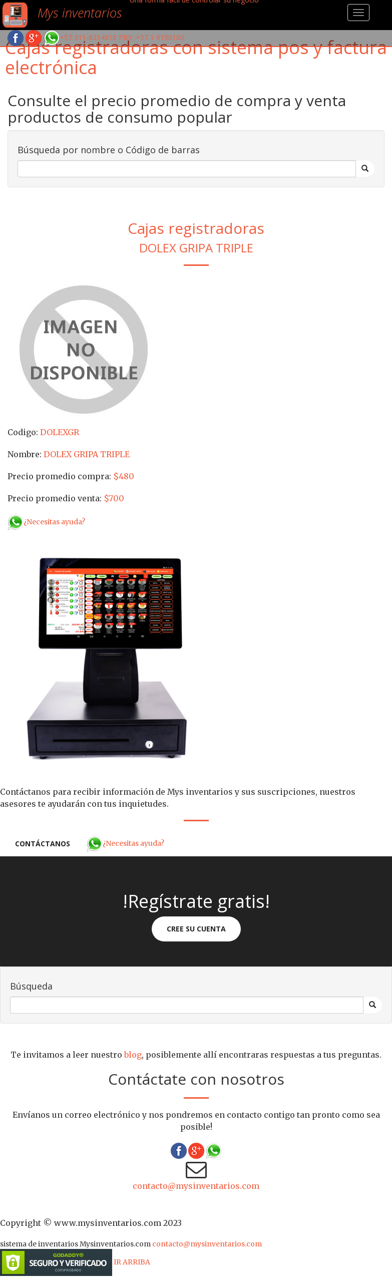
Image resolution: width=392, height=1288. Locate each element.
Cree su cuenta (196, 928)
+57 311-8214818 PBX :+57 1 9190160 (114, 37)
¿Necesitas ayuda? (46, 521)
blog (133, 1055)
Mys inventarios (80, 12)
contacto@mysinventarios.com (196, 1186)
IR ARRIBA (132, 1261)
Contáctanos (42, 843)
